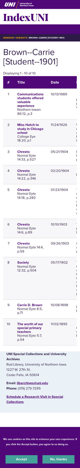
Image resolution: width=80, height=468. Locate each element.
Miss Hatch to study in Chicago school (30, 129)
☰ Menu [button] (10, 29)
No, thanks (58, 459)
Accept (21, 459)
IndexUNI (25, 16)
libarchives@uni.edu (32, 383)
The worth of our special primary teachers (30, 328)
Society (23, 262)
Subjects (21, 37)
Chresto (23, 152)
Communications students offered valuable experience (30, 100)
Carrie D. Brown (29, 305)
